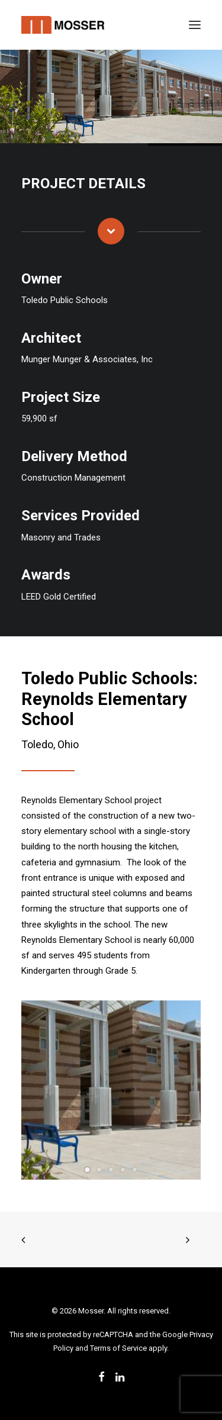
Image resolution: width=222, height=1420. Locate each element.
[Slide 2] (99, 1169)
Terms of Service (118, 1348)
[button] (195, 25)
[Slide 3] (111, 1169)
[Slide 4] (123, 1169)
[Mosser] (62, 25)
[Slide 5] (135, 1169)
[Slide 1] (88, 1169)
